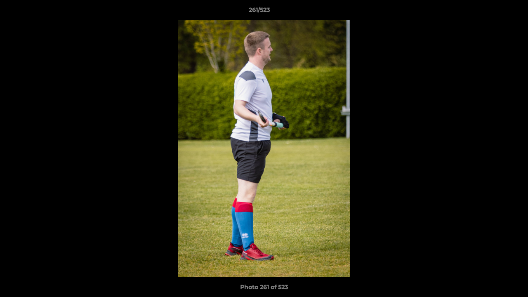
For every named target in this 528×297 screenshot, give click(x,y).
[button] (493, 12)
